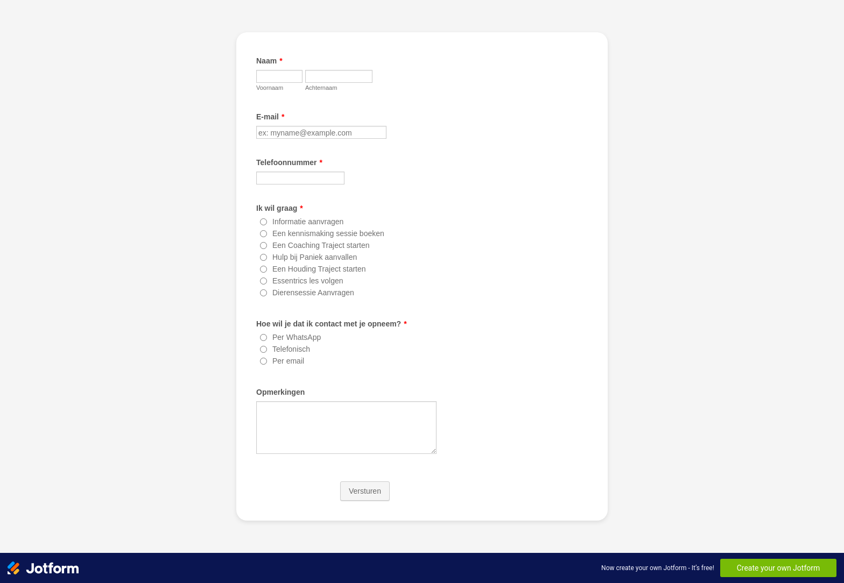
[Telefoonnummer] (300, 178)
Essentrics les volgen (307, 280)
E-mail (270, 116)
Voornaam (269, 87)
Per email (288, 361)
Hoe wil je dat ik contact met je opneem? (331, 323)
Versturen (365, 491)
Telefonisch (291, 349)
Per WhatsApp (296, 337)
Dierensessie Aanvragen (313, 292)
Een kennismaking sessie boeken (328, 233)
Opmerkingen (280, 392)
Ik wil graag (279, 208)
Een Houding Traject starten (319, 269)
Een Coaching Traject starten (321, 245)
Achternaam (321, 87)
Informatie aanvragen (307, 221)
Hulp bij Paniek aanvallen (314, 257)
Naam (269, 60)
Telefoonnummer (289, 162)
